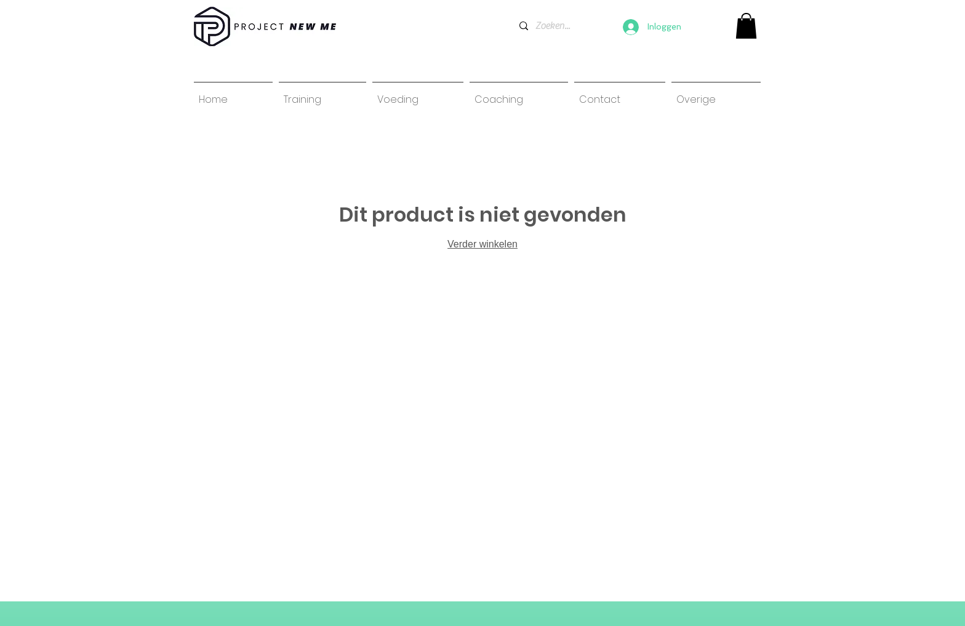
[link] (746, 26)
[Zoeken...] (553, 26)
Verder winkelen (482, 244)
